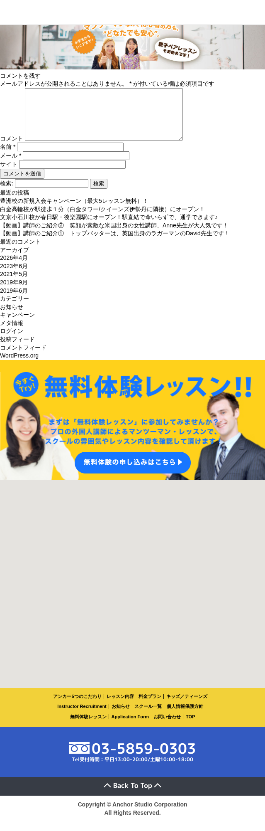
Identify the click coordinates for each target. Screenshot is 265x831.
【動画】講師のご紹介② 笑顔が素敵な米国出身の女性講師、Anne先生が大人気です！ (114, 235)
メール (10, 165)
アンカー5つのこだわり (77, 706)
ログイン (11, 341)
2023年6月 (14, 276)
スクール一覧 (148, 716)
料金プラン (150, 706)
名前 (7, 156)
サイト (8, 174)
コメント (11, 148)
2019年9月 (14, 292)
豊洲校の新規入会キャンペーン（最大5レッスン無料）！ (74, 210)
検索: (6, 193)
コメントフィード (23, 357)
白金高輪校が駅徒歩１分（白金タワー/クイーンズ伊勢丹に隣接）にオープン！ (102, 219)
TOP (190, 726)
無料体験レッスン (88, 726)
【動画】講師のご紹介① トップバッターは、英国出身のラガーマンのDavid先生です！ (115, 243)
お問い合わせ (167, 726)
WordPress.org (19, 365)
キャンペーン (17, 324)
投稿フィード (17, 349)
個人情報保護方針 (185, 716)
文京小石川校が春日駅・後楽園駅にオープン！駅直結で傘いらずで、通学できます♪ (109, 227)
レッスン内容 (120, 706)
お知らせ (11, 316)
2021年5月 (14, 284)
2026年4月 (14, 267)
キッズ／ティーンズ (186, 706)
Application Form (130, 726)
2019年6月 (14, 300)
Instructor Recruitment (82, 716)
